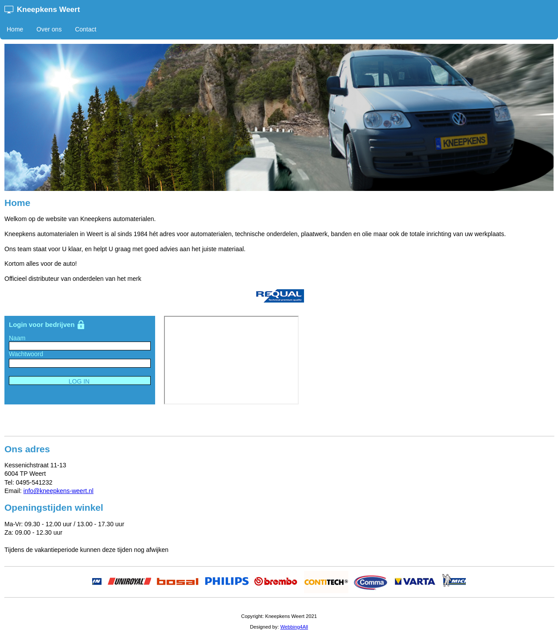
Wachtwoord (26, 353)
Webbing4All (294, 626)
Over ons (49, 29)
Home (15, 29)
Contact (85, 29)
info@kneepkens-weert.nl (58, 490)
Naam (17, 338)
